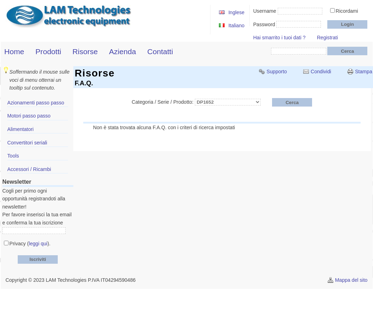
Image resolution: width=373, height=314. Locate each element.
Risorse (85, 51)
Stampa (363, 71)
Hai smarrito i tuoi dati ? (279, 37)
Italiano (236, 25)
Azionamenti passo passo (35, 102)
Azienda (122, 51)
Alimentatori (20, 129)
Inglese (236, 12)
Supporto (277, 71)
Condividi (321, 71)
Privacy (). (30, 243)
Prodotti (48, 51)
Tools (13, 156)
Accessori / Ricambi (29, 169)
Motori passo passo (29, 116)
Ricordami (347, 11)
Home (14, 51)
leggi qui (38, 243)
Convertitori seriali (27, 142)
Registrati (327, 37)
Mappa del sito (351, 280)
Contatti (160, 51)
